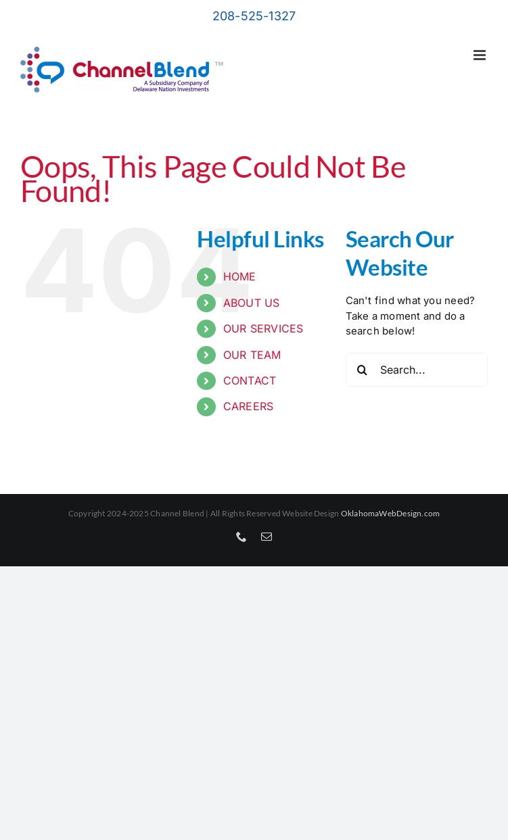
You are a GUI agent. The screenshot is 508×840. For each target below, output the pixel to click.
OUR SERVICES (263, 328)
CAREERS (248, 406)
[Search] (362, 370)
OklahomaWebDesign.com (390, 513)
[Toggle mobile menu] (481, 55)
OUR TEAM (252, 355)
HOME (239, 276)
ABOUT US (251, 303)
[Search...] (417, 370)
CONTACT (250, 380)
